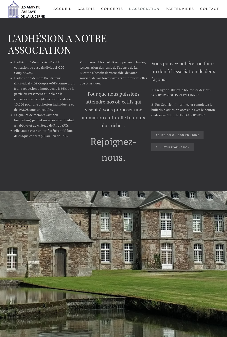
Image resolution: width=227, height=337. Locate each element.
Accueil (62, 9)
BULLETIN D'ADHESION (173, 147)
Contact (209, 9)
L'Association (144, 9)
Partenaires (180, 9)
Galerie (86, 9)
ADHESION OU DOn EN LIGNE (177, 135)
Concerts (112, 9)
